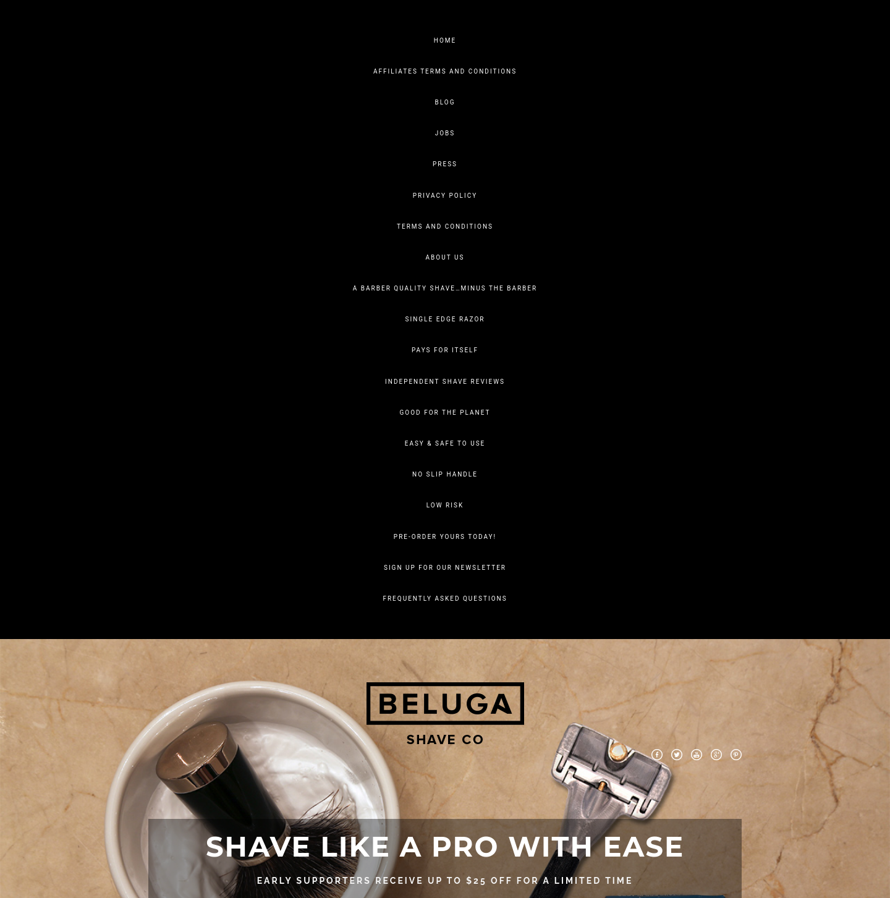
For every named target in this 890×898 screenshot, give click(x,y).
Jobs (445, 133)
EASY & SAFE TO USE (445, 443)
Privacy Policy (445, 195)
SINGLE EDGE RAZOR (445, 319)
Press (445, 164)
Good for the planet (445, 412)
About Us (445, 257)
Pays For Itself (445, 350)
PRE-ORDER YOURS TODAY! (445, 536)
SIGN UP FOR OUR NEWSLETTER (445, 567)
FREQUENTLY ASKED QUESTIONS (445, 598)
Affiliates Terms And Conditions (445, 71)
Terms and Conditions (445, 226)
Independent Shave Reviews (445, 381)
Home (445, 40)
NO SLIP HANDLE (445, 474)
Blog (445, 102)
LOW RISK (445, 505)
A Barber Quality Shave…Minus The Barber (445, 288)
